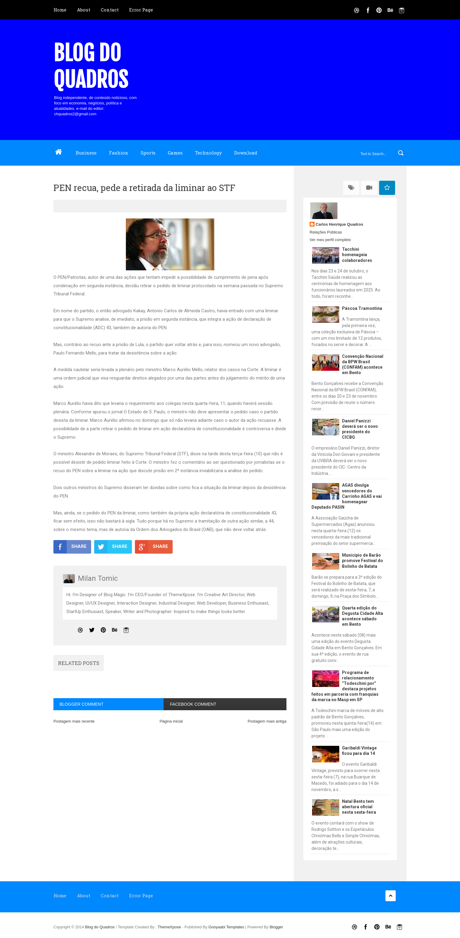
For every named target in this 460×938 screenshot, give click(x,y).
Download (245, 153)
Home (59, 10)
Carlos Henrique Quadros (339, 224)
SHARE (70, 546)
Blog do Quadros (90, 66)
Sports (148, 153)
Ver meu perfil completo (330, 239)
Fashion (118, 153)
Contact (110, 10)
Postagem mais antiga (267, 721)
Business (86, 153)
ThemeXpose (170, 927)
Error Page (141, 10)
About (83, 10)
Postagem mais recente (74, 721)
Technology (208, 153)
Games (175, 153)
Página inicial (171, 721)
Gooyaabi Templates (226, 927)
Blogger (276, 927)
